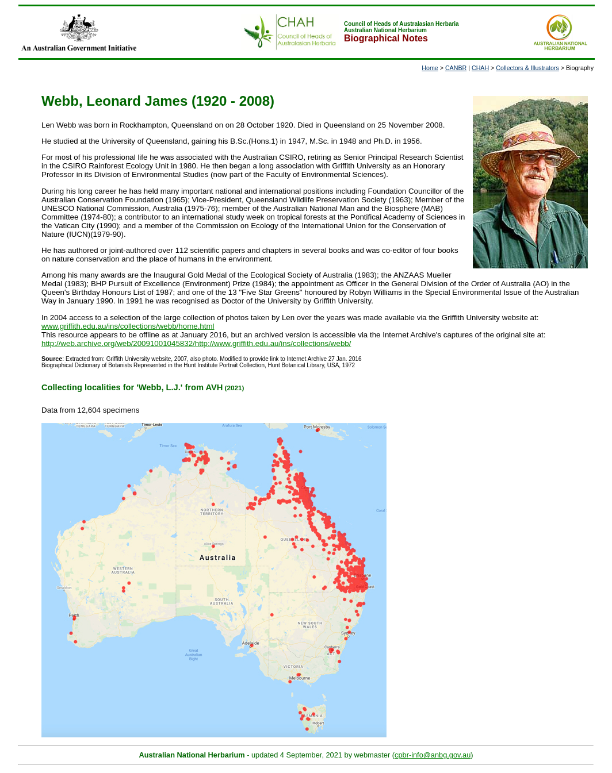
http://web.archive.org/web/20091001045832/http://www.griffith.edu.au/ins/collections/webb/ (196, 343)
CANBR (455, 67)
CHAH (480, 67)
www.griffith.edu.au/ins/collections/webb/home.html (128, 326)
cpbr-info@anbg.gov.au (433, 755)
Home (430, 67)
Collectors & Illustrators (527, 67)
